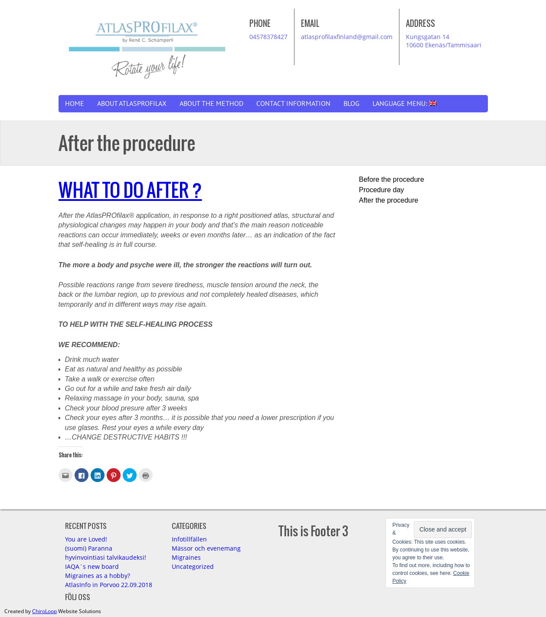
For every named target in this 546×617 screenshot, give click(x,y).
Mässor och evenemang (206, 548)
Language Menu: (405, 104)
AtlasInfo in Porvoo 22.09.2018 (108, 585)
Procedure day (381, 190)
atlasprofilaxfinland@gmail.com (346, 37)
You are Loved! (86, 539)
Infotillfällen (189, 539)
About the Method (211, 104)
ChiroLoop (44, 611)
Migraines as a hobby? (97, 575)
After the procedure (388, 200)
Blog (351, 104)
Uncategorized (193, 566)
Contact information (293, 104)
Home (74, 104)
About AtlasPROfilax (132, 104)
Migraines (186, 557)
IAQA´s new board (92, 566)
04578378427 (268, 37)
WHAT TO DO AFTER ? (130, 189)
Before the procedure (391, 179)
